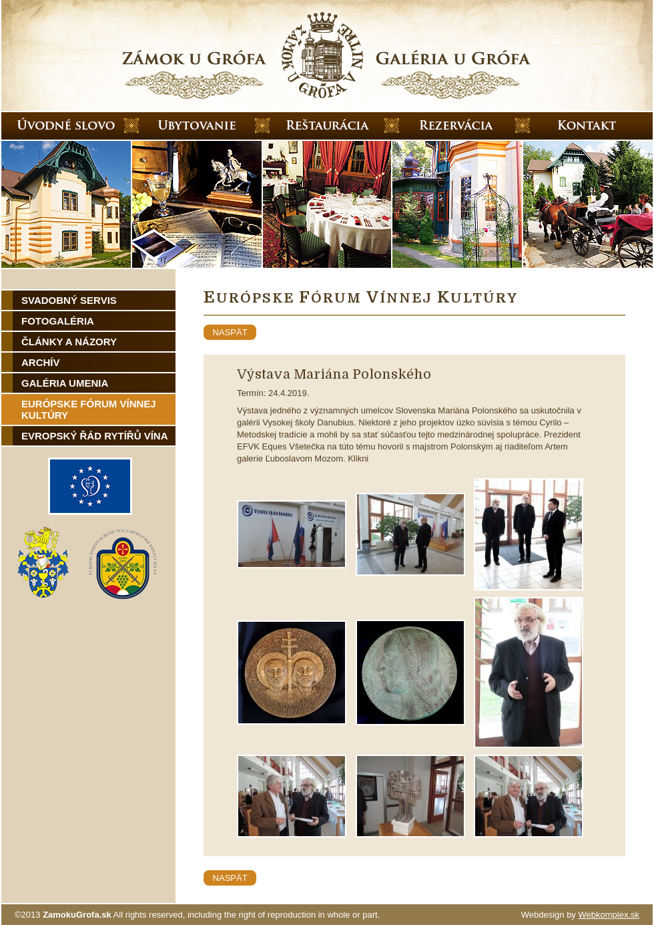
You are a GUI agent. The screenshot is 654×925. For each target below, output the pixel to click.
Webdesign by (580, 915)
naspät (230, 332)
